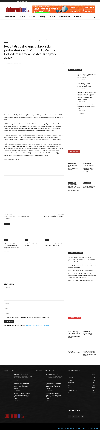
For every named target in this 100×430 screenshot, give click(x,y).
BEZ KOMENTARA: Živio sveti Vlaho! (54, 216)
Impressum (61, 428)
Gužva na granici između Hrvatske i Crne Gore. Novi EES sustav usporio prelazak (33, 243)
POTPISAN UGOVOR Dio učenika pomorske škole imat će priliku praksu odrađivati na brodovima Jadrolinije (82, 265)
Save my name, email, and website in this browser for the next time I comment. (27, 317)
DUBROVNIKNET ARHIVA (92, 428)
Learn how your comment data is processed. (38, 325)
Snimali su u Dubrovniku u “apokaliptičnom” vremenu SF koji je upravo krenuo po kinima (23, 376)
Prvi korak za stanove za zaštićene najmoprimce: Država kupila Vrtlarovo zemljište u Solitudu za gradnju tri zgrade (81, 259)
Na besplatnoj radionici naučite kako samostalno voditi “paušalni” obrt (87, 106)
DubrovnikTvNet (72, 163)
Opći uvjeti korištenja (80, 428)
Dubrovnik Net (10, 63)
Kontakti (72, 428)
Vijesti (9, 40)
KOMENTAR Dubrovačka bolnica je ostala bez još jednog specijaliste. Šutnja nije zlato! (89, 353)
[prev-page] (5, 253)
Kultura (47, 239)
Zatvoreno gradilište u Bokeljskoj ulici (82, 270)
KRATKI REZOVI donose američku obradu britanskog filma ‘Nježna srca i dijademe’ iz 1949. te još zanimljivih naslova (74, 187)
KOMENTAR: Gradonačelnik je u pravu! (74, 352)
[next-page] (8, 253)
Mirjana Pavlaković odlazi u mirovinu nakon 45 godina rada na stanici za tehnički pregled (54, 376)
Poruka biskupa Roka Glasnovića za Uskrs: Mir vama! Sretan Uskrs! (89, 186)
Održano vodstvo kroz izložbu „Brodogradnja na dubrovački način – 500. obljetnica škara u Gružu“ (54, 243)
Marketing (67, 428)
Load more (82, 113)
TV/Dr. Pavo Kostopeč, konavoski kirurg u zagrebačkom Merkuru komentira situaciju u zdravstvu (88, 168)
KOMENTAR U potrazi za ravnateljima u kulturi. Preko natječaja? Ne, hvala (89, 333)
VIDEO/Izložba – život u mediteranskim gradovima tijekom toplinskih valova (85, 85)
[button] (94, 17)
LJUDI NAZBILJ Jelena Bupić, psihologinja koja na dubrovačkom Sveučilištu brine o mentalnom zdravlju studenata (82, 275)
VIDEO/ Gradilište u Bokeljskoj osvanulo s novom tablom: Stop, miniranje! (73, 167)
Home (5, 40)
